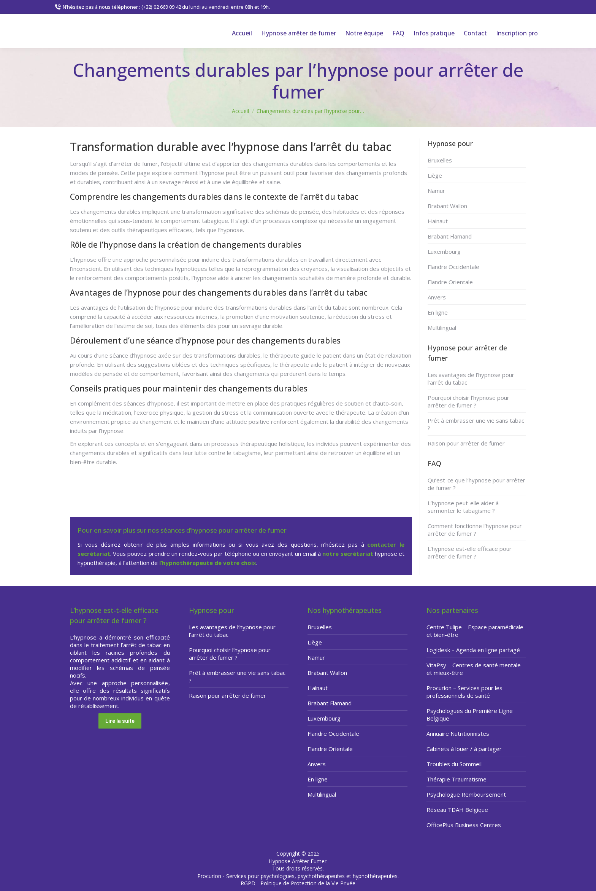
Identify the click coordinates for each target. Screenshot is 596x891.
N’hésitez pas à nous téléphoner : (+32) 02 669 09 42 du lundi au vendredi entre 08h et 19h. (162, 7)
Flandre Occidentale (453, 266)
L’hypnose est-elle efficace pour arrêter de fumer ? (470, 552)
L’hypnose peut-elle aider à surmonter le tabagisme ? (463, 506)
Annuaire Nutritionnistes (457, 733)
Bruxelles (440, 160)
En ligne (438, 312)
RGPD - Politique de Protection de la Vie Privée (298, 883)
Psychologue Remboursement (466, 794)
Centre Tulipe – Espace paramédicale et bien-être (474, 630)
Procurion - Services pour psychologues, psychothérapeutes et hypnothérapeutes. (298, 876)
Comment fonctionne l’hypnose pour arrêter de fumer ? (475, 529)
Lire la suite (120, 721)
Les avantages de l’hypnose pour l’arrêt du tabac (471, 378)
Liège (435, 175)
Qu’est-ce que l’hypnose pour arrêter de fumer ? (476, 484)
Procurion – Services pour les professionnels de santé (464, 691)
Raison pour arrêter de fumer (466, 443)
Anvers (437, 297)
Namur (436, 190)
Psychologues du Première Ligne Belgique (469, 714)
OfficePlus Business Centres (463, 825)
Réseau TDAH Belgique (457, 809)
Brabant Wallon (447, 206)
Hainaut (438, 221)
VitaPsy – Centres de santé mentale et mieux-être (473, 668)
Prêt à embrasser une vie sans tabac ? (476, 424)
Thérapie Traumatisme (456, 779)
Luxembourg (444, 251)
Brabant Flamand (450, 236)
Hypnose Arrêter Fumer (298, 861)
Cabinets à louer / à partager (464, 749)
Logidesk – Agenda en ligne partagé (473, 650)
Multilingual (442, 327)
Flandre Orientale (450, 282)
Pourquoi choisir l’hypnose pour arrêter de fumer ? (468, 401)
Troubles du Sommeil (454, 764)
